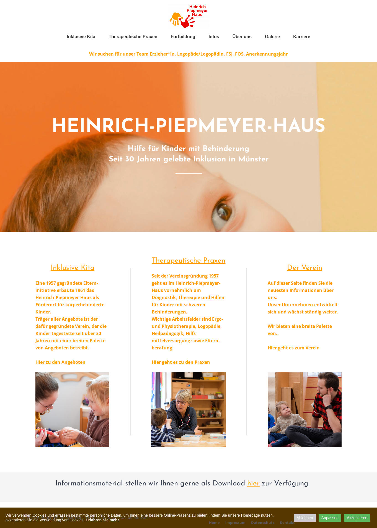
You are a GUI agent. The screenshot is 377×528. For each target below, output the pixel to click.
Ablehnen (305, 518)
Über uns (242, 36)
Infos (213, 36)
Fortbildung (183, 36)
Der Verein (304, 268)
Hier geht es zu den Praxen (181, 362)
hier (253, 483)
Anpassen (330, 518)
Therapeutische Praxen (133, 36)
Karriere (301, 36)
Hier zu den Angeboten (60, 362)
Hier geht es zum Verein (294, 348)
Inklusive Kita (81, 36)
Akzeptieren (357, 518)
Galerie (272, 36)
